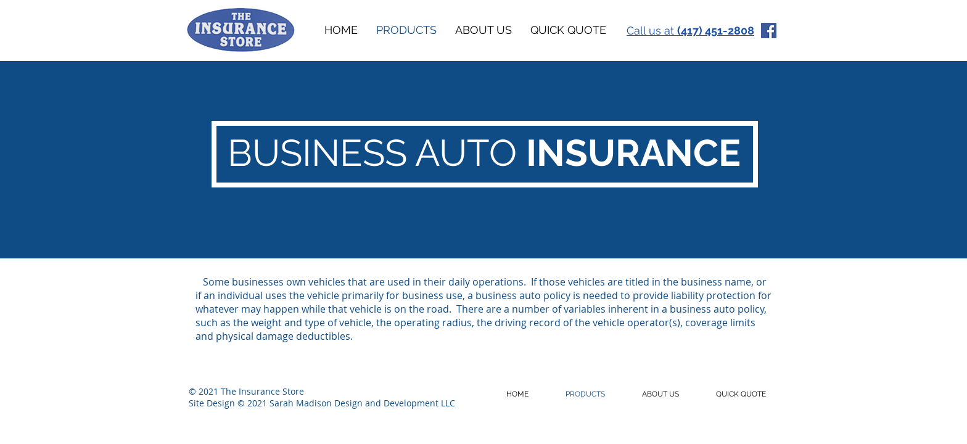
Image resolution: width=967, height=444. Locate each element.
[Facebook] (768, 30)
